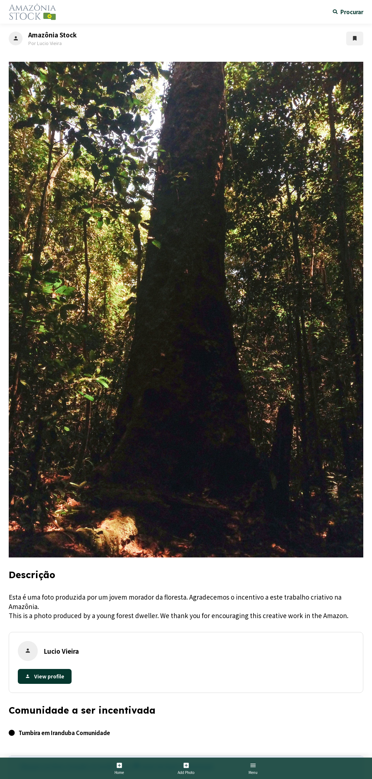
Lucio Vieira (61, 651)
